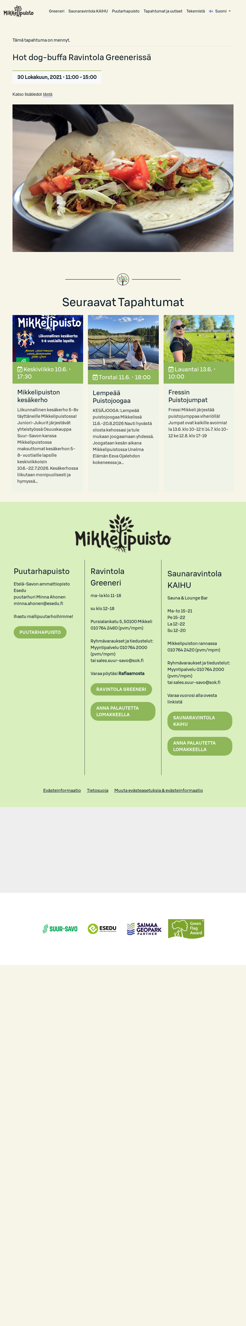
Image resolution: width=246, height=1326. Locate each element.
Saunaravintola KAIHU (88, 11)
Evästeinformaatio (62, 790)
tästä (47, 94)
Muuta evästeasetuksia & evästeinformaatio (158, 790)
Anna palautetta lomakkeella (117, 711)
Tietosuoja (97, 790)
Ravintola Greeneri (121, 689)
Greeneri (56, 11)
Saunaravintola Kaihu (194, 721)
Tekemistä (195, 11)
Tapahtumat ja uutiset (163, 11)
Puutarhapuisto (125, 11)
